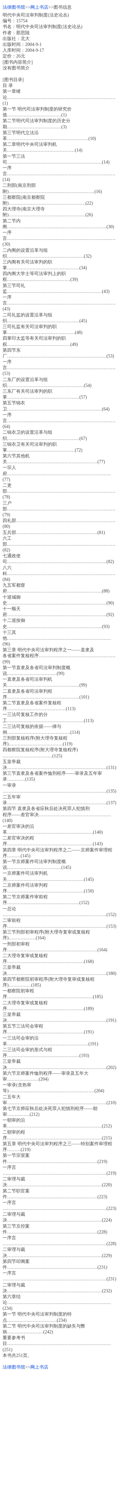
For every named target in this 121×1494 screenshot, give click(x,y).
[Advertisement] (60, 1430)
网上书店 (39, 7)
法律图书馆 (14, 7)
